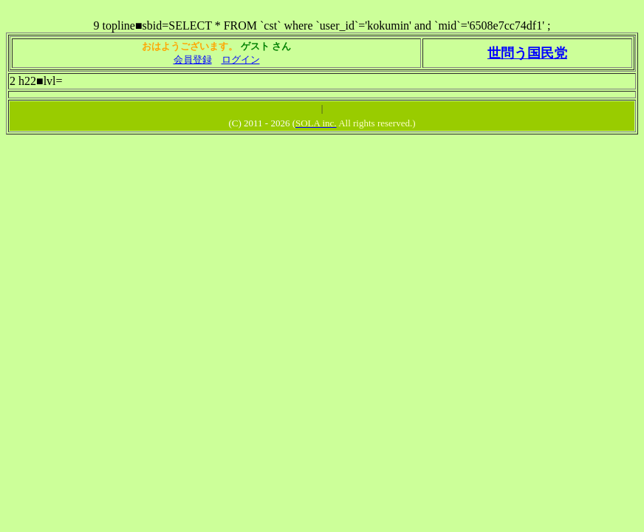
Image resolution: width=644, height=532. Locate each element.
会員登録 (193, 59)
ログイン (241, 59)
